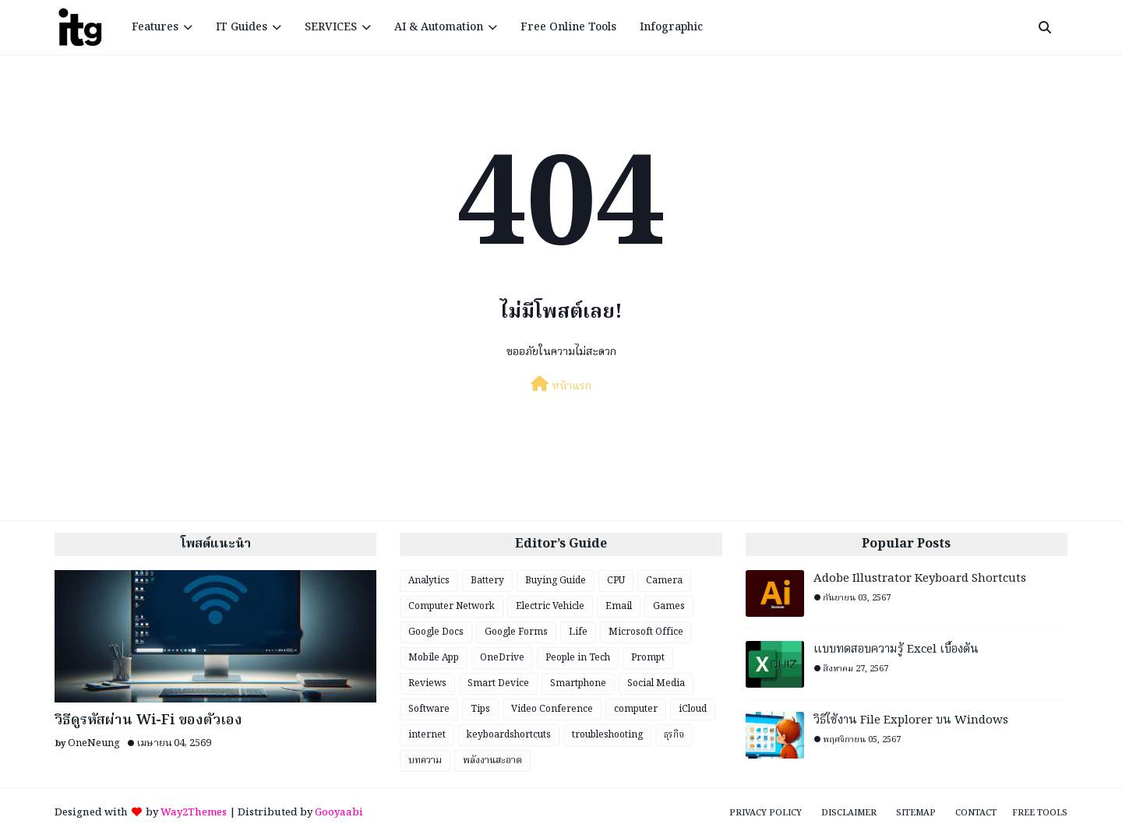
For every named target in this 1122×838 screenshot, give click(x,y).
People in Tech (577, 657)
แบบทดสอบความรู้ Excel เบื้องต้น (896, 650)
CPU (616, 580)
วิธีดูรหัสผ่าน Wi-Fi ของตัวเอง (148, 720)
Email (618, 606)
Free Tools (1039, 813)
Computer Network (451, 606)
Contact (976, 813)
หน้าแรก (561, 385)
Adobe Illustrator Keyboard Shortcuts (919, 579)
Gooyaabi (339, 813)
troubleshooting (607, 734)
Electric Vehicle (550, 606)
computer (636, 709)
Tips (480, 709)
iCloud (693, 709)
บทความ (425, 760)
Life (578, 632)
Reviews (427, 683)
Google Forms (516, 632)
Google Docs (436, 632)
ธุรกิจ (674, 734)
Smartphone (578, 683)
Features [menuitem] (155, 27)
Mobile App (433, 657)
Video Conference (552, 709)
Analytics (429, 580)
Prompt (648, 657)
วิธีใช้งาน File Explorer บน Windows (910, 721)
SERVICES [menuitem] (331, 27)
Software (429, 709)
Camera (664, 580)
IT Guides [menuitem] (241, 27)
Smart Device (498, 683)
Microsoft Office (646, 632)
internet (427, 734)
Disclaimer (849, 813)
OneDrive (502, 657)
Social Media (656, 683)
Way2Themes (194, 813)
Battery (487, 580)
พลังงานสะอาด (492, 760)
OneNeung (94, 743)
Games (669, 606)
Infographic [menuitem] (671, 27)
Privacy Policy (765, 813)
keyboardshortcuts (509, 734)
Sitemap (916, 813)
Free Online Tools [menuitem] (568, 27)
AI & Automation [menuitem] (438, 27)
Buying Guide (555, 580)
